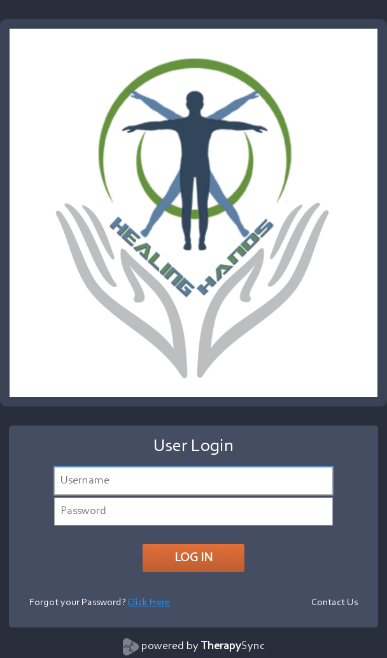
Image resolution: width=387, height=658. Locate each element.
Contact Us (334, 602)
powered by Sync (203, 646)
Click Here (148, 602)
